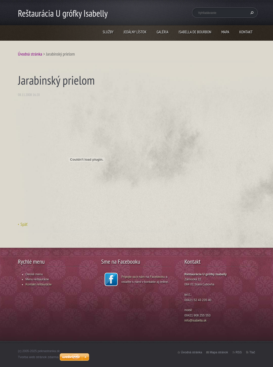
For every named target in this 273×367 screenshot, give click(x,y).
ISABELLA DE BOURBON (195, 31)
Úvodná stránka (30, 54)
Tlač (252, 352)
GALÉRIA (163, 31)
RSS (239, 352)
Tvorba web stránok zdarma (38, 357)
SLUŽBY (108, 31)
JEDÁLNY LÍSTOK (135, 31)
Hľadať (251, 12)
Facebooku (157, 277)
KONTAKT (246, 31)
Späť (24, 224)
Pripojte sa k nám (133, 277)
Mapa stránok (219, 352)
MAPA (225, 31)
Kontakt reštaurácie (38, 284)
